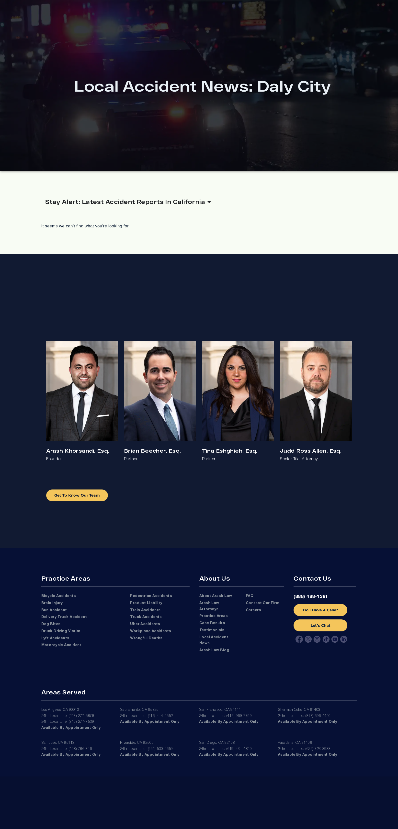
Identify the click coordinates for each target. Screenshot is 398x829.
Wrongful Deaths (146, 638)
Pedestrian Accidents (151, 596)
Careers (253, 610)
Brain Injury (52, 603)
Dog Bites (51, 624)
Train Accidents (145, 610)
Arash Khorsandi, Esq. (77, 450)
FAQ (249, 596)
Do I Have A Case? (320, 610)
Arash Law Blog (214, 650)
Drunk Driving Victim (60, 631)
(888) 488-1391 (311, 597)
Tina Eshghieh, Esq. (230, 450)
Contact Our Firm (262, 603)
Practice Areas (213, 616)
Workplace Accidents (150, 631)
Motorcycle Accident (61, 645)
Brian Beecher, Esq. (152, 450)
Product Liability (146, 603)
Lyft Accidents (55, 638)
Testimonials (211, 630)
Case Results (212, 623)
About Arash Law (215, 596)
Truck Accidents (146, 617)
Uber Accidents (145, 624)
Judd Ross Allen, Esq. (310, 450)
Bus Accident (54, 610)
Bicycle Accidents (58, 596)
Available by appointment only (71, 728)
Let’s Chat (321, 625)
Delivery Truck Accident (64, 617)
